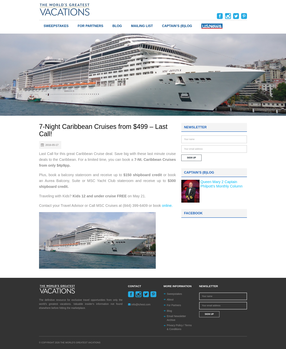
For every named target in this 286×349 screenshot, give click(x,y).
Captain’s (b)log (177, 26)
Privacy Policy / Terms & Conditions (179, 327)
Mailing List (142, 26)
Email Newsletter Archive (176, 318)
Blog (117, 26)
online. (167, 206)
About (170, 299)
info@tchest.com (139, 304)
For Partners (90, 26)
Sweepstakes (56, 26)
